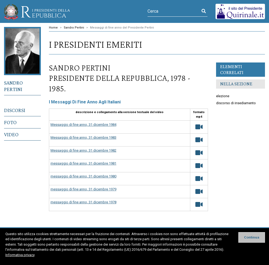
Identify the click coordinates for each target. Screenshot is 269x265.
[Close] (251, 237)
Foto (10, 122)
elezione (222, 96)
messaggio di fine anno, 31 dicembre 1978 (83, 202)
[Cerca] (174, 11)
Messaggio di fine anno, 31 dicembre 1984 (83, 125)
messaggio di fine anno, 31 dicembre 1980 (83, 176)
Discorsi (14, 110)
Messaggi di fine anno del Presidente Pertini (122, 27)
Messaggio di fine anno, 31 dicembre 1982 (83, 150)
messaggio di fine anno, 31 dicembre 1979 (83, 189)
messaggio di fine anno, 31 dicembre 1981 (83, 163)
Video (11, 134)
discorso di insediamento (236, 103)
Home (53, 27)
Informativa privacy (20, 255)
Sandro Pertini (13, 86)
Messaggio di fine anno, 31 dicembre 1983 (83, 137)
